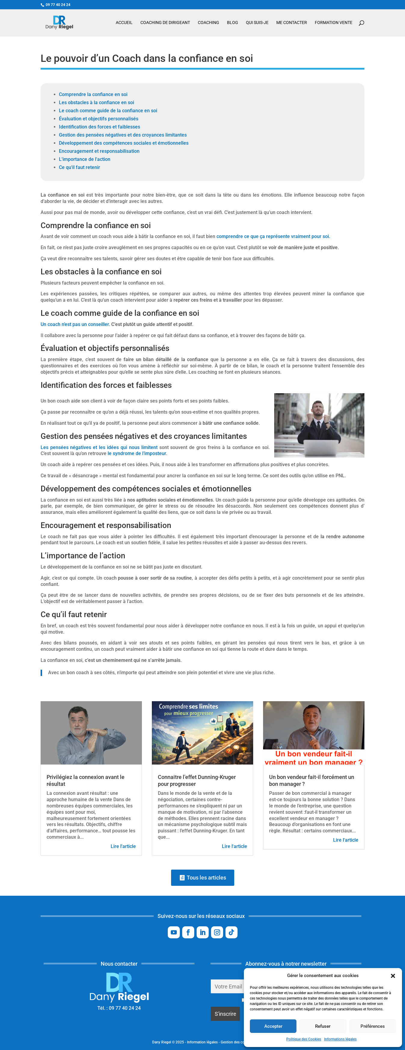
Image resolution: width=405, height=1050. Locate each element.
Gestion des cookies (237, 1042)
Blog (232, 22)
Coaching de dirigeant (165, 22)
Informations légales (340, 1039)
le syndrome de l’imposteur (137, 453)
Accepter (273, 1026)
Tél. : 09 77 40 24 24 (119, 1008)
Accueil (124, 22)
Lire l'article (123, 846)
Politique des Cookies (303, 1039)
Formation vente (333, 22)
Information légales (202, 1042)
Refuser (322, 1026)
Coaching (208, 22)
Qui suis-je (257, 22)
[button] (393, 976)
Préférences (373, 1026)
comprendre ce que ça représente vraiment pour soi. (273, 236)
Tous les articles (206, 877)
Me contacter (291, 22)
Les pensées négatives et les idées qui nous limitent (99, 447)
